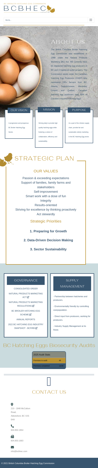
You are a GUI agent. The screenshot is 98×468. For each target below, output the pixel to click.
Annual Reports (25, 319)
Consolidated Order (26, 289)
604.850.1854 (17, 430)
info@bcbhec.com (19, 451)
